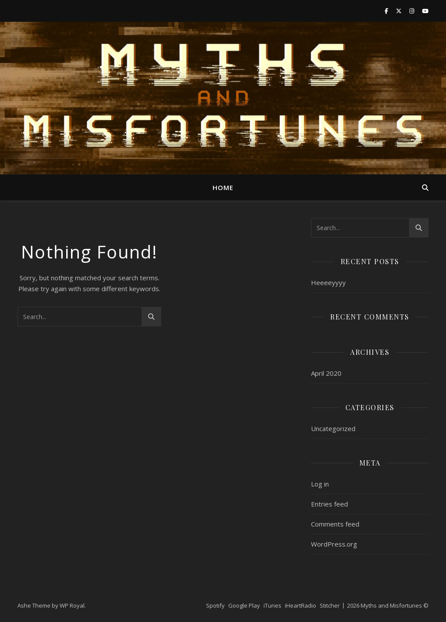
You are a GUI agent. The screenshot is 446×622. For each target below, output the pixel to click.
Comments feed (335, 524)
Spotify (215, 605)
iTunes (272, 605)
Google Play (244, 605)
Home (223, 187)
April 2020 (326, 373)
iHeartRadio (300, 605)
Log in (320, 483)
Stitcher (330, 605)
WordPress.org (334, 544)
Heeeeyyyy (328, 282)
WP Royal (72, 605)
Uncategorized (333, 428)
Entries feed (329, 504)
